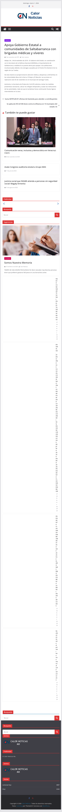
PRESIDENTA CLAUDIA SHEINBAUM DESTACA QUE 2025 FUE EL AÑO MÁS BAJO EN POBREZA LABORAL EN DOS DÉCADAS (57, 561)
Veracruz (7, 40)
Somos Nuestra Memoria (18, 262)
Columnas (7, 258)
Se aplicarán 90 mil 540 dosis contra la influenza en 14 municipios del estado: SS (33, 105)
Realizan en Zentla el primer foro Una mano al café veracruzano (57, 655)
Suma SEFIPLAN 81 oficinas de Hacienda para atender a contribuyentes (30, 99)
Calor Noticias (24, 266)
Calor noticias (25, 57)
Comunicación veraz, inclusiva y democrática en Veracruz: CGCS (30, 151)
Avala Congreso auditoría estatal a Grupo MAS (25, 167)
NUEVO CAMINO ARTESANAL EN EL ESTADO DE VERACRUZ (57, 299)
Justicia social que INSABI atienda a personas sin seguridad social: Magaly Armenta (30, 182)
